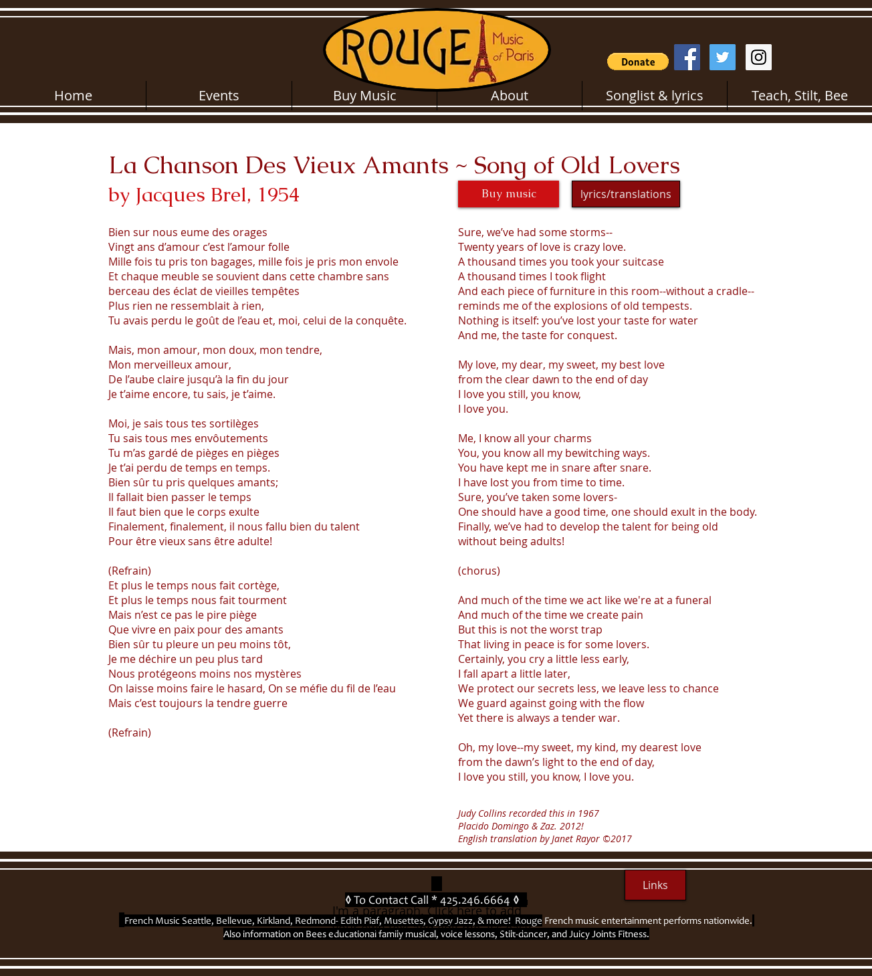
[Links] (655, 885)
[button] (638, 61)
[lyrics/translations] (626, 194)
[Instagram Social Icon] (759, 57)
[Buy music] (508, 194)
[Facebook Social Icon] (687, 57)
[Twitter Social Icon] (723, 57)
